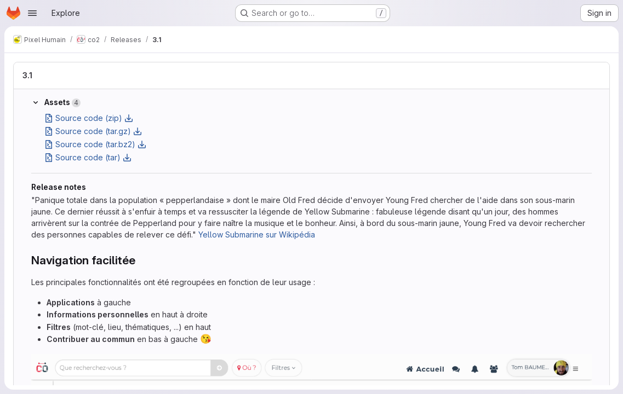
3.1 (27, 75)
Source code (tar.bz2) (95, 144)
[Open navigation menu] (32, 13)
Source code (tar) (88, 157)
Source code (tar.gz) (93, 131)
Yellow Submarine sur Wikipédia (256, 234)
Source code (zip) (88, 118)
